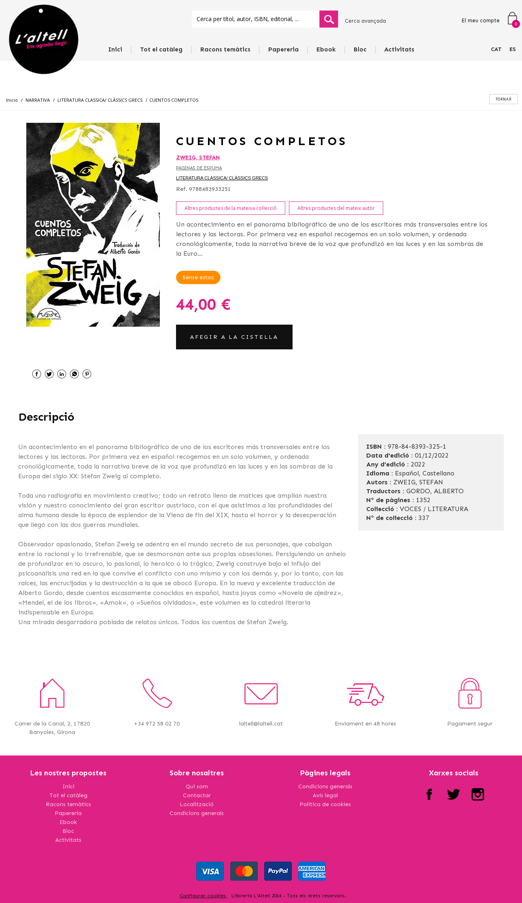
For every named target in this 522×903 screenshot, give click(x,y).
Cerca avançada (365, 21)
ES (512, 49)
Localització (197, 804)
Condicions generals (197, 813)
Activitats (399, 49)
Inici (115, 49)
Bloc (360, 49)
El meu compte (480, 20)
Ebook (326, 49)
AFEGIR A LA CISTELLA (234, 337)
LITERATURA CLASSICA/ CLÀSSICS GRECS (222, 177)
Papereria (283, 49)
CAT (496, 49)
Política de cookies (325, 804)
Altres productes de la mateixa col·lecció (231, 208)
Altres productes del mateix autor (336, 208)
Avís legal (325, 795)
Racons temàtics (225, 49)
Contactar (197, 795)
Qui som (197, 786)
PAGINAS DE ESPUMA (199, 168)
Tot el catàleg (161, 49)
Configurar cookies (203, 896)
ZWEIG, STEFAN (198, 157)
